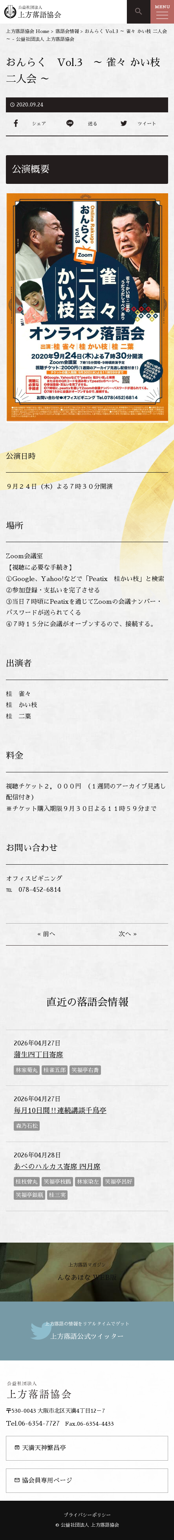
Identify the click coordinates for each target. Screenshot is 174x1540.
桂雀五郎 (55, 1070)
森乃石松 (27, 1126)
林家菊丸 (27, 1070)
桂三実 (57, 1195)
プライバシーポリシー (87, 1515)
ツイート (146, 123)
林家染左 (88, 1181)
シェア (39, 123)
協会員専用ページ (43, 1480)
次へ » (128, 934)
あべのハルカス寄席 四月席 (57, 1166)
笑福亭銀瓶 (29, 1195)
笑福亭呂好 (118, 1181)
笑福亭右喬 (85, 1070)
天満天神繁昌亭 (40, 1448)
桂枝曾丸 (27, 1181)
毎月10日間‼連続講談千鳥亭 (60, 1110)
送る (92, 123)
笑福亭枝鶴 (57, 1181)
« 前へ (46, 934)
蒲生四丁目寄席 (38, 1054)
